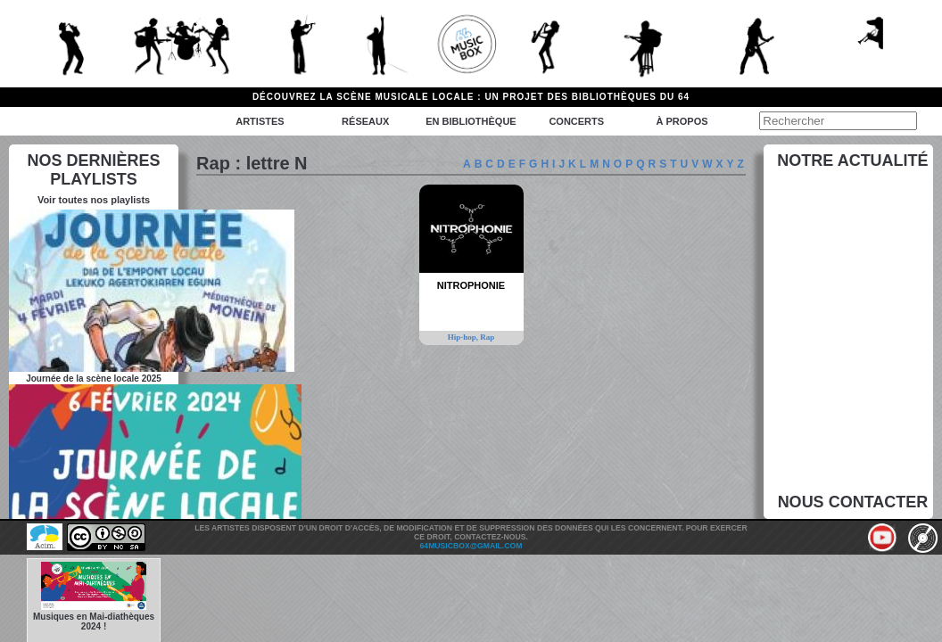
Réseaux (365, 121)
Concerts (576, 121)
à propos (681, 121)
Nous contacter (853, 502)
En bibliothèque (471, 121)
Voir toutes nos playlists (93, 199)
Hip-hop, (464, 337)
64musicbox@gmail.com (471, 545)
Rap (487, 337)
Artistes (260, 121)
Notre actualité (852, 160)
